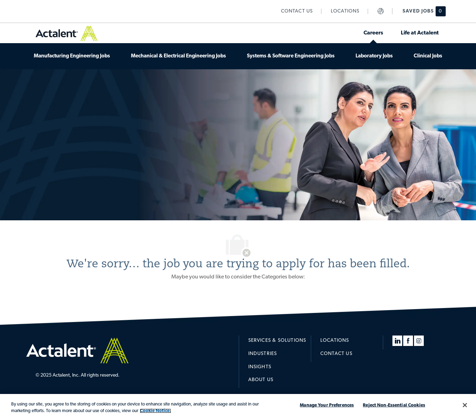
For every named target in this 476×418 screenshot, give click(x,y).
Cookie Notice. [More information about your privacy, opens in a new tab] (155, 411)
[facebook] (408, 341)
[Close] (465, 405)
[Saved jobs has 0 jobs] (419, 11)
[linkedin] (397, 341)
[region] (238, 406)
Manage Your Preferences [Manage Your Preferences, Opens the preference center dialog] (327, 405)
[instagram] (419, 341)
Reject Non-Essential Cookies (394, 405)
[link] (297, 11)
